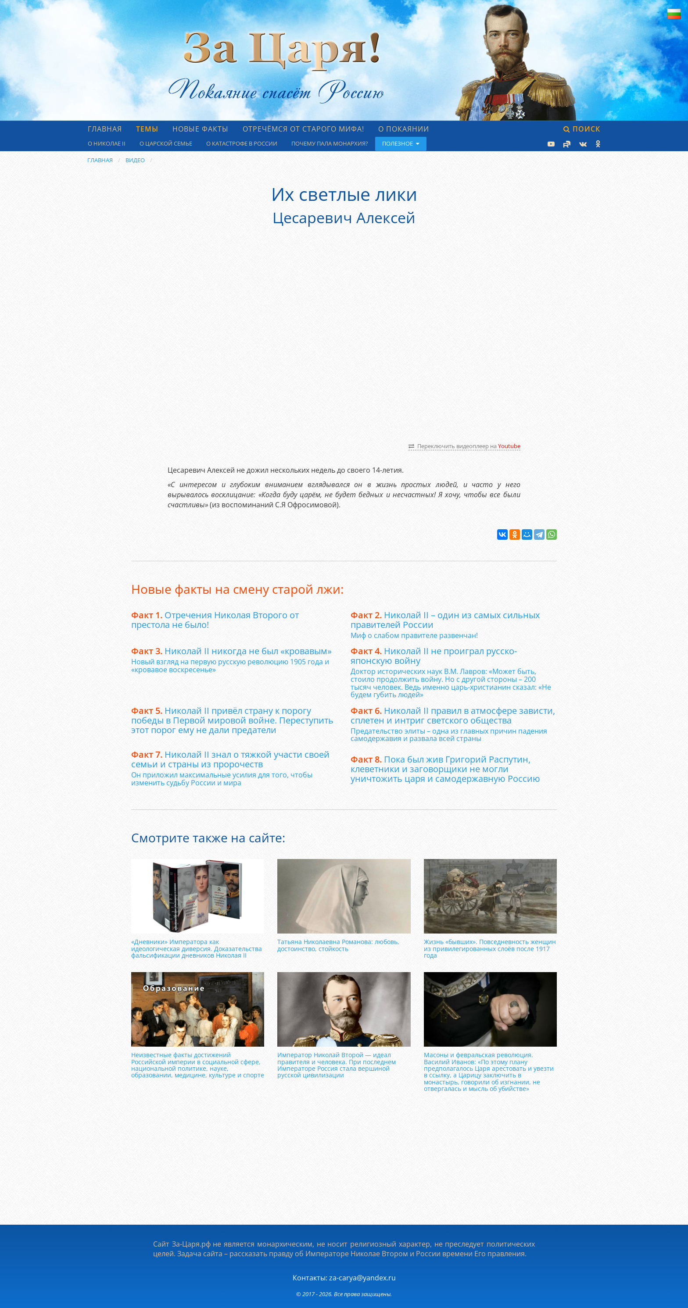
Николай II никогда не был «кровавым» (231, 651)
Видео (135, 160)
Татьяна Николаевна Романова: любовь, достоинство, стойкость (338, 944)
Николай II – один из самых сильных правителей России (445, 620)
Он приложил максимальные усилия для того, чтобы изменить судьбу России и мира (221, 779)
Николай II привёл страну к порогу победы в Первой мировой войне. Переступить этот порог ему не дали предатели (232, 720)
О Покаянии (403, 129)
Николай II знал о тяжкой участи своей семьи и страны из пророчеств (230, 759)
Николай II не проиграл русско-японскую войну (434, 655)
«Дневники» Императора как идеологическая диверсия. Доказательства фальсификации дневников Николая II (196, 948)
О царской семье (166, 143)
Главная (105, 129)
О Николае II (106, 143)
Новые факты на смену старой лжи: (237, 589)
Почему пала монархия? (329, 143)
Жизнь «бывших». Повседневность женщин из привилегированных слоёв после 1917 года (490, 948)
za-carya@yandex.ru (362, 1278)
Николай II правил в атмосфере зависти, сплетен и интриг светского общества (453, 715)
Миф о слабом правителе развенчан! (414, 635)
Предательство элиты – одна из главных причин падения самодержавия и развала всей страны (449, 735)
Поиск (581, 129)
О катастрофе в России (241, 143)
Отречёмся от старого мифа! (303, 129)
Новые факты (200, 129)
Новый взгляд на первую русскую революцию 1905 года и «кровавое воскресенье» (230, 665)
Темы (147, 129)
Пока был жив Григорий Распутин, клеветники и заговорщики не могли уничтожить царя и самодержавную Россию (445, 768)
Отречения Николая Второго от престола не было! (215, 620)
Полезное (400, 143)
